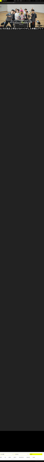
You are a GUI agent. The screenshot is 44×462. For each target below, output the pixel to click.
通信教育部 (10, 457)
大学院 (5, 457)
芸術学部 (1, 457)
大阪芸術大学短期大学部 (21, 457)
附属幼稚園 (34, 457)
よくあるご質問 (2, 454)
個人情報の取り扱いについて (14, 459)
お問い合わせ (16, 454)
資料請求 (31, 454)
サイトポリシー (6, 459)
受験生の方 (15, 0)
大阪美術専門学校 (28, 457)
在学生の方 (18, 0)
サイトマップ (1, 459)
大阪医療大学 (15, 457)
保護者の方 (21, 0)
